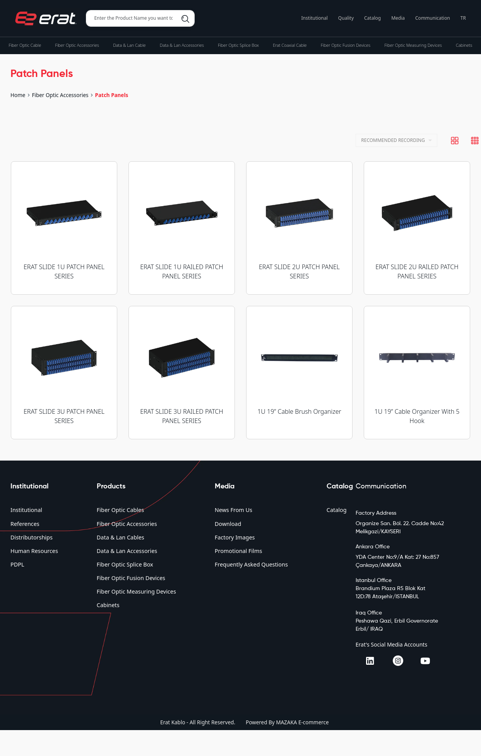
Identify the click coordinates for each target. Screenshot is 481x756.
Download (228, 523)
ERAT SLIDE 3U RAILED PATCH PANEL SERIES (181, 416)
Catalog (372, 18)
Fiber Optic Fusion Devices (131, 578)
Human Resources (34, 551)
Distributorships (31, 537)
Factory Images (235, 537)
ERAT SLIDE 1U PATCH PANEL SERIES (64, 271)
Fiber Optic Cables (120, 510)
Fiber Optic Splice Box (125, 564)
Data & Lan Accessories (127, 551)
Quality (346, 18)
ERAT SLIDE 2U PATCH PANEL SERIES (299, 271)
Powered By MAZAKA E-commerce (287, 722)
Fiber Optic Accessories (60, 95)
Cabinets (108, 605)
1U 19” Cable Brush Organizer (299, 411)
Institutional (314, 18)
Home (17, 95)
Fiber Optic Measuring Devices (136, 591)
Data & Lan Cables (120, 537)
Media (398, 18)
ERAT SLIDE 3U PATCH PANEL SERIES (64, 416)
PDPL (17, 564)
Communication (432, 18)
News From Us (233, 510)
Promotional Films (238, 551)
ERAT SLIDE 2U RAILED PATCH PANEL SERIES (417, 271)
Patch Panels (111, 95)
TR (463, 18)
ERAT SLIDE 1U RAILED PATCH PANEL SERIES (181, 271)
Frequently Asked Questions (251, 564)
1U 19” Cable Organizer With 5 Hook (417, 416)
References (24, 523)
